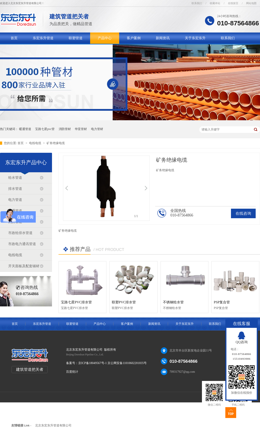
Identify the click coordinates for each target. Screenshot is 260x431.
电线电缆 (35, 143)
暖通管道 (25, 129)
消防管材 (65, 129)
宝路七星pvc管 (45, 129)
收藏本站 (215, 3)
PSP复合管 (222, 302)
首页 (14, 38)
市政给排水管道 (20, 233)
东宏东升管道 (43, 38)
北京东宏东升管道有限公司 (53, 425)
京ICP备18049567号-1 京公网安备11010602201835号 (112, 363)
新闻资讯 (163, 38)
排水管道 (15, 188)
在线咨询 (243, 213)
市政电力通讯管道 (22, 244)
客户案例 (134, 38)
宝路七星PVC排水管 (76, 302)
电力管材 (97, 129)
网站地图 (251, 3)
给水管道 (15, 177)
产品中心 (105, 38)
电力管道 (15, 200)
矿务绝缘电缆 (56, 143)
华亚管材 (81, 129)
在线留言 (233, 3)
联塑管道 (76, 38)
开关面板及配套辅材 (23, 266)
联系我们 (197, 3)
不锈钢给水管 (173, 302)
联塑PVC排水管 (124, 302)
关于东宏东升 (195, 38)
